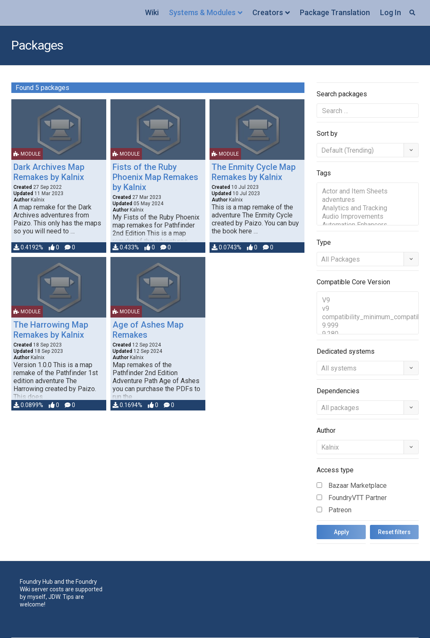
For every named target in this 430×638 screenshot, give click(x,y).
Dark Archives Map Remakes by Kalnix (48, 172)
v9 (367, 308)
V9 (367, 300)
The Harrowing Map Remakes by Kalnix (50, 330)
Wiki (152, 12)
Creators (267, 12)
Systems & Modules (202, 12)
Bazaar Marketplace (357, 486)
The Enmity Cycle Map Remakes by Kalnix (254, 172)
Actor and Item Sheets (367, 191)
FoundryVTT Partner (357, 498)
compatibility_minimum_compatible (367, 317)
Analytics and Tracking (367, 208)
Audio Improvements (367, 216)
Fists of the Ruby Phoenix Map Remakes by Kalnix (155, 177)
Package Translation (335, 12)
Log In (390, 12)
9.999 (367, 325)
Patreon (339, 510)
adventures (367, 200)
